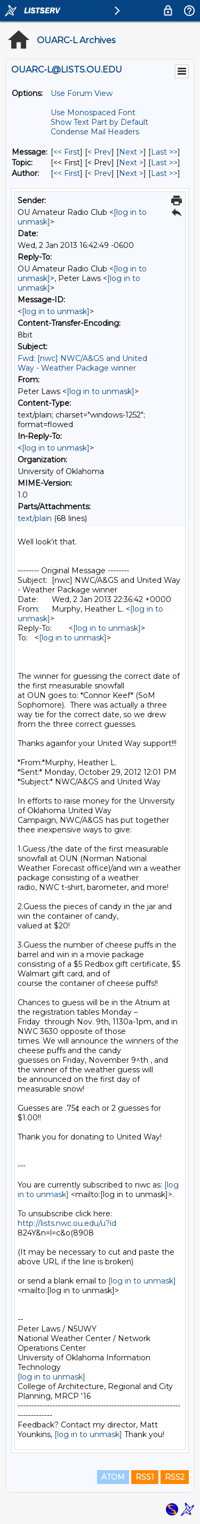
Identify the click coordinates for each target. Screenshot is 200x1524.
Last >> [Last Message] (164, 152)
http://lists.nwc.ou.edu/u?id (67, 1223)
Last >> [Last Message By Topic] (164, 162)
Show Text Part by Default (99, 122)
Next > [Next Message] (131, 152)
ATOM (113, 1477)
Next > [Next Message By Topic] (131, 162)
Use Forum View (82, 93)
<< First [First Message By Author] (66, 173)
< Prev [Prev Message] (99, 152)
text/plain (35, 518)
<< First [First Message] (66, 152)
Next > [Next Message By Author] (131, 173)
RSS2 (175, 1477)
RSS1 (144, 1477)
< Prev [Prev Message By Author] (99, 173)
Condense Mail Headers (95, 132)
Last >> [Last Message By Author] (164, 173)
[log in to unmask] (56, 311)
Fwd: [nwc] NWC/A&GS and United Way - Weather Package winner (82, 363)
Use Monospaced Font (93, 112)
